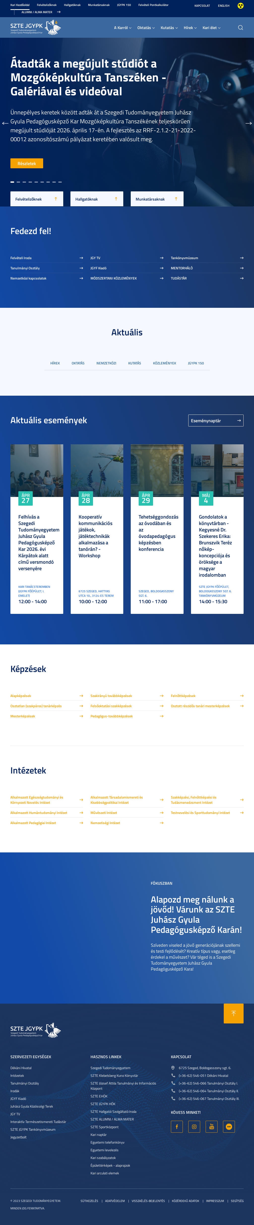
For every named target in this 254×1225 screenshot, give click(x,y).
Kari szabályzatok (103, 1157)
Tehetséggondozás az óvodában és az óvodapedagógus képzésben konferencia (158, 532)
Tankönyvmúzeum (184, 257)
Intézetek (17, 1075)
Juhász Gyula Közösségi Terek (31, 1106)
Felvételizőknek (47, 5)
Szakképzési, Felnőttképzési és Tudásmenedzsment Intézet (194, 800)
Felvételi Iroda (21, 257)
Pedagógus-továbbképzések (112, 716)
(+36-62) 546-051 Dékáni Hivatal (203, 1075)
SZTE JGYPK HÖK (103, 1103)
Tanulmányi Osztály (25, 268)
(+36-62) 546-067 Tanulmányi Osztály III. (209, 1098)
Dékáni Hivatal (21, 1067)
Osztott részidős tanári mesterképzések (200, 705)
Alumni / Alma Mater (37, 12)
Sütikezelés (89, 1201)
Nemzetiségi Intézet (105, 822)
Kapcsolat (202, 5)
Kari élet (210, 27)
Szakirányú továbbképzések (111, 695)
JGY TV (95, 257)
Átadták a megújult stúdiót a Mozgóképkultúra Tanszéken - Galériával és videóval (88, 76)
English (223, 5)
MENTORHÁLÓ (182, 268)
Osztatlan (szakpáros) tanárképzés (36, 705)
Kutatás (167, 27)
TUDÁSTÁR (179, 278)
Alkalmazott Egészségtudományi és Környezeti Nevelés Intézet (36, 800)
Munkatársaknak (99, 5)
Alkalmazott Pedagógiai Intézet (33, 822)
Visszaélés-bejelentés (148, 1201)
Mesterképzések (22, 716)
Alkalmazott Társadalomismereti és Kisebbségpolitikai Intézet (117, 800)
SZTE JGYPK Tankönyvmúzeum (33, 1129)
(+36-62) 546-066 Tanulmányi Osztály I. (208, 1083)
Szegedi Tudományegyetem (110, 1067)
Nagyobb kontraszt (241, 6)
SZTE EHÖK (99, 1096)
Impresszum (215, 1201)
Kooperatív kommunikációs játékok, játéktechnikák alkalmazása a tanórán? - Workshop (95, 536)
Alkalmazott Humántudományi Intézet (38, 812)
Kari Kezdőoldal (20, 5)
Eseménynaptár (206, 420)
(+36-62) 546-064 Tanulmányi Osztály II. (209, 1090)
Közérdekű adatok (185, 1201)
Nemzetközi (106, 363)
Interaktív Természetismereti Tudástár (38, 1121)
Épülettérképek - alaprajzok (110, 1165)
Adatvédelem (115, 1201)
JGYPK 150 (124, 5)
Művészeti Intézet (104, 812)
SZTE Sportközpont (105, 1126)
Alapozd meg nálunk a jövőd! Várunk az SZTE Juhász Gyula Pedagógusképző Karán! (196, 914)
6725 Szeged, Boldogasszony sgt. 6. (205, 1067)
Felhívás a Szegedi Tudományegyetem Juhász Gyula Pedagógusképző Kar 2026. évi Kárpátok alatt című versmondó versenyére (39, 542)
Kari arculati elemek (105, 1173)
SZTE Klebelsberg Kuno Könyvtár (114, 1075)
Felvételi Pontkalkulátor (153, 5)
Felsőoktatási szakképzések (111, 705)
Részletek (27, 163)
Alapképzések (20, 695)
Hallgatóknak (72, 5)
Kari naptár (99, 1134)
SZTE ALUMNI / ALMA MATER (112, 1119)
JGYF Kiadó (98, 268)
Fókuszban (161, 883)
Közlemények (164, 363)
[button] (5, 122)
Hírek (188, 27)
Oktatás (144, 27)
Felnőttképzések (183, 695)
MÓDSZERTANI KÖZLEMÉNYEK (114, 278)
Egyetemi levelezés (105, 1150)
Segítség (237, 1201)
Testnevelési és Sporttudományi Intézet (200, 812)
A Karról (121, 27)
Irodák (14, 1090)
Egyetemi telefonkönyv (108, 1142)
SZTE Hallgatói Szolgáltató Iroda (113, 1111)
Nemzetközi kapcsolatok (28, 278)
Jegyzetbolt (18, 1137)
